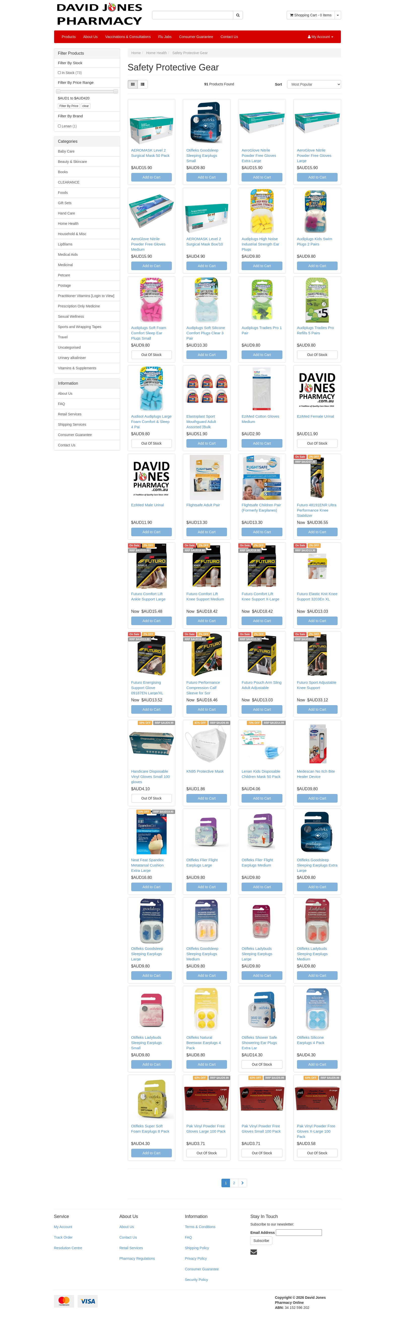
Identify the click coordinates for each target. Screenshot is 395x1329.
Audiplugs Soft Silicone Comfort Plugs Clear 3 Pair (205, 333)
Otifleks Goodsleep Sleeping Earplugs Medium (202, 953)
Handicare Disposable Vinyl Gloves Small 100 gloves (150, 776)
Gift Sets (65, 203)
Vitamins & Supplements (77, 368)
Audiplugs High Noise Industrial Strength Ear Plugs (260, 244)
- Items (311, 15)
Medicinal (65, 265)
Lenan (69, 126)
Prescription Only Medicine (79, 306)
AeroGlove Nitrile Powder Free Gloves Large (314, 155)
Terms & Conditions (200, 1227)
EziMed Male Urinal (147, 505)
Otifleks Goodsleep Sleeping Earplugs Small (202, 155)
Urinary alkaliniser (72, 358)
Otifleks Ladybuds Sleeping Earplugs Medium (312, 953)
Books (63, 172)
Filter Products (71, 53)
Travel (63, 337)
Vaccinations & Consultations (128, 37)
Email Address (262, 1233)
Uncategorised (69, 347)
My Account (63, 1227)
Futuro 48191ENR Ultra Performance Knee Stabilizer (317, 510)
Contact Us (229, 37)
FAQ (61, 404)
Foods (63, 193)
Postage (64, 285)
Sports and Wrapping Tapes (79, 327)
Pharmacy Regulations (137, 1258)
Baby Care (66, 151)
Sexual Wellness (71, 316)
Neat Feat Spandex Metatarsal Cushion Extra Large (147, 865)
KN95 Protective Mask (205, 771)
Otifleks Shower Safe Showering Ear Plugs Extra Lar (259, 1042)
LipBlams (65, 244)
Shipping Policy (197, 1248)
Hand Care (66, 213)
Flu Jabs (165, 37)
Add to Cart (151, 177)
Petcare (64, 275)
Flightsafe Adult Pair (203, 505)
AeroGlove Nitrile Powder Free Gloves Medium (148, 244)
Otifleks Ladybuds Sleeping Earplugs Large (257, 953)
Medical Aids (68, 255)
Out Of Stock (151, 355)
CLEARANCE (69, 182)
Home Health (68, 224)
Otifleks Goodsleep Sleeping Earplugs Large (147, 953)
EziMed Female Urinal (315, 416)
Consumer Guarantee (196, 37)
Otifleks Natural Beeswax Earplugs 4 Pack (203, 1042)
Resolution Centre (68, 1248)
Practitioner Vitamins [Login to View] (86, 296)
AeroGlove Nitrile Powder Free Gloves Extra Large (259, 155)
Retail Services (69, 414)
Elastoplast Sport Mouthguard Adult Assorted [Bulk (201, 421)
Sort (278, 84)
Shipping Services (72, 424)
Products (69, 37)
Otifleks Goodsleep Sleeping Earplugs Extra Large (317, 865)
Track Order (63, 1237)
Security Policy (196, 1280)
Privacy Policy (196, 1258)
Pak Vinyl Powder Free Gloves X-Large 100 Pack (316, 1131)
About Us (90, 37)
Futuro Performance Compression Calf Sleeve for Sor (203, 687)
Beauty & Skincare (72, 162)
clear (85, 106)
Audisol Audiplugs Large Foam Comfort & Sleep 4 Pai (151, 421)
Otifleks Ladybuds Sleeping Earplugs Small (146, 1042)
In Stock (72, 73)
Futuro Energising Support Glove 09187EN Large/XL (147, 687)
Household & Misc (72, 234)
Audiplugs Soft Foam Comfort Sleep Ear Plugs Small (148, 333)
